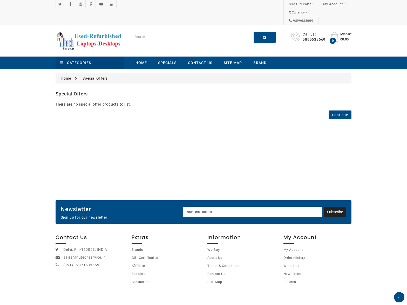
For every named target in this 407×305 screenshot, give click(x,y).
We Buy (213, 233)
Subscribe (335, 195)
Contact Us (200, 46)
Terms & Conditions (223, 249)
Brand (260, 46)
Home (141, 46)
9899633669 (336, 4)
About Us (214, 241)
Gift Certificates (145, 241)
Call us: (309, 18)
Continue (340, 98)
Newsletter (292, 257)
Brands (137, 233)
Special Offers (95, 62)
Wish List (291, 249)
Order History (294, 241)
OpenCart (197, 294)
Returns (289, 265)
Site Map (233, 46)
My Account (293, 233)
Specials (167, 46)
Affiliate (138, 249)
